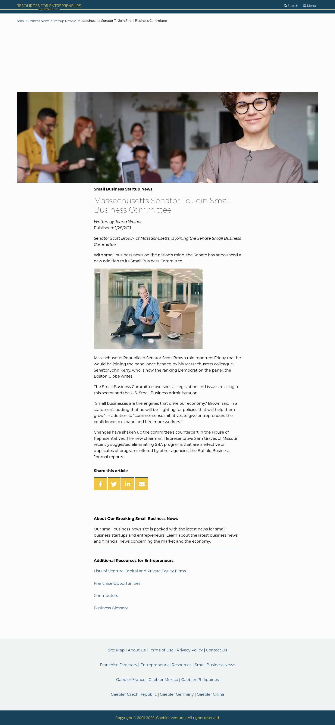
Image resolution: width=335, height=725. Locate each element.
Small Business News (33, 21)
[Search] (291, 6)
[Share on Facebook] (100, 483)
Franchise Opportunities (117, 583)
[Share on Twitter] (114, 483)
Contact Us (216, 650)
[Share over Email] (141, 483)
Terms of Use (161, 650)
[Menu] (309, 6)
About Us (137, 650)
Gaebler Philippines (200, 679)
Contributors (106, 595)
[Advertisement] (167, 58)
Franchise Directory (118, 665)
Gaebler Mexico (163, 679)
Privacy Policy (190, 650)
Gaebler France (130, 679)
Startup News (63, 21)
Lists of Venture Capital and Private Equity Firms (140, 571)
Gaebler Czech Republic (134, 694)
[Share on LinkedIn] (127, 483)
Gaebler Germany (177, 694)
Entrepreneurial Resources (165, 665)
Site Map (116, 650)
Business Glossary (111, 608)
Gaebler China (210, 694)
